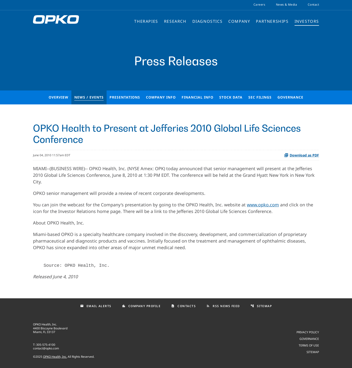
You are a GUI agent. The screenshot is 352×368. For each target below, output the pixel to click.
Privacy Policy (308, 332)
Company (239, 21)
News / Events (89, 97)
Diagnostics (207, 21)
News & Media (286, 4)
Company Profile (141, 306)
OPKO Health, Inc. (55, 357)
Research (175, 21)
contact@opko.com (46, 348)
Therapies (146, 21)
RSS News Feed (223, 306)
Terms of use (309, 345)
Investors (307, 21)
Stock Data (230, 97)
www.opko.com (263, 205)
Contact (313, 4)
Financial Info (197, 97)
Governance (290, 97)
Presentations (125, 97)
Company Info (161, 97)
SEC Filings (260, 97)
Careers (259, 4)
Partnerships (272, 21)
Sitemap (261, 306)
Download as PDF (301, 155)
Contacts (183, 306)
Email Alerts (95, 306)
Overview (58, 97)
